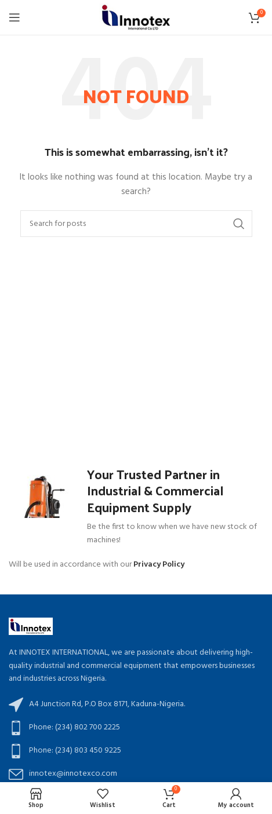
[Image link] (31, 626)
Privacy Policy (158, 564)
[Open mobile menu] (14, 17)
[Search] (136, 223)
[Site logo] (136, 17)
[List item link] (136, 728)
